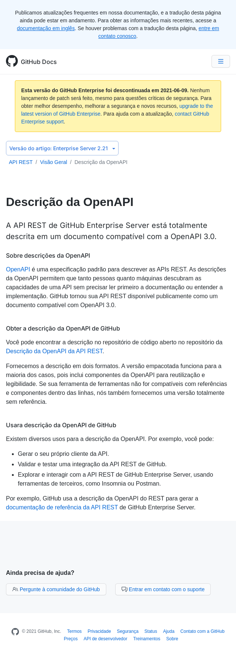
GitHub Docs (39, 61)
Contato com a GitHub (202, 631)
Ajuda (169, 631)
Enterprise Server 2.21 (62, 148)
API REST (21, 162)
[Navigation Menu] (220, 61)
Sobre (172, 638)
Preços (71, 638)
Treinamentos (146, 638)
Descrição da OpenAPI (100, 162)
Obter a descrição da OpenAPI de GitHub (63, 328)
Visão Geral (53, 162)
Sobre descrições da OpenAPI (48, 255)
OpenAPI (18, 269)
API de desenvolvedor (105, 638)
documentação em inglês (46, 28)
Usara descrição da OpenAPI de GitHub (61, 425)
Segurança (128, 631)
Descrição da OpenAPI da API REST (54, 351)
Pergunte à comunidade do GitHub (56, 589)
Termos (74, 631)
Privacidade (99, 631)
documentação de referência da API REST (62, 507)
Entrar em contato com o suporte (163, 589)
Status (151, 631)
